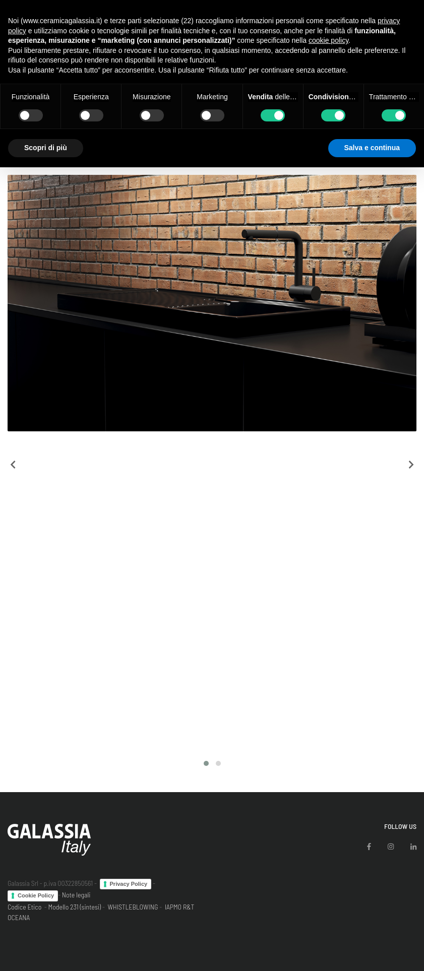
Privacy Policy (129, 884)
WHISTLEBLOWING (132, 906)
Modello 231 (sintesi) (74, 906)
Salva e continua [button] (372, 148)
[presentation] (13, 465)
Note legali (76, 894)
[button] (206, 763)
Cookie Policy (36, 895)
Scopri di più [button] (45, 148)
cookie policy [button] (328, 40)
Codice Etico (24, 906)
